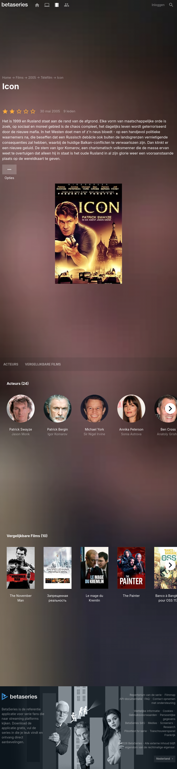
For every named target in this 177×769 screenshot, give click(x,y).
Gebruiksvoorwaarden (143, 715)
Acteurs (10, 364)
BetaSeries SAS (135, 723)
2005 (32, 77)
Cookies (168, 711)
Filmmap (169, 695)
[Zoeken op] (171, 5)
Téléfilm (46, 77)
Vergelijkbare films (43, 364)
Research (169, 727)
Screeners (166, 723)
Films (19, 77)
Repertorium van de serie (146, 695)
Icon (60, 77)
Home (6, 77)
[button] (21, 422)
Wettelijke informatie (147, 711)
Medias (152, 723)
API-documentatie (130, 699)
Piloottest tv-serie (135, 731)
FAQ (147, 699)
